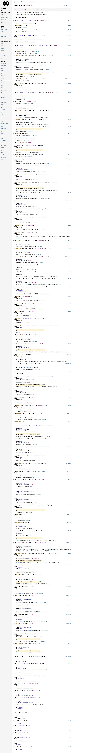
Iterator (2, 21)
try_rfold (19, 55)
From (21, 730)
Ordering (36, 458)
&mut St (22, 282)
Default (19, 338)
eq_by (17, 574)
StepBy (2, 111)
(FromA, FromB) (41, 479)
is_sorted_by (19, 633)
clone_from (19, 29)
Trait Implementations (5, 11)
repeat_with (3, 157)
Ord (25, 446)
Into (23, 732)
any (17, 397)
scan (17, 278)
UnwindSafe (3, 36)
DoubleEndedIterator (5, 17)
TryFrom (24, 742)
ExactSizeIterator (4, 124)
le (16, 604)
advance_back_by (20, 71)
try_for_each (19, 354)
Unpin (2, 34)
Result (40, 39)
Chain (2, 66)
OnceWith (3, 97)
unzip (17, 479)
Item (23, 47)
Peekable (3, 99)
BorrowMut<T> (4, 46)
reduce (18, 363)
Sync (2, 33)
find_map (18, 413)
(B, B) (36, 334)
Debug (2, 16)
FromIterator (3, 128)
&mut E (50, 325)
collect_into (19, 325)
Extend (2, 126)
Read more (25, 27)
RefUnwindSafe (4, 29)
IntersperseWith (4, 90)
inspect (18, 303)
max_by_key (19, 446)
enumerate (19, 225)
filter (18, 209)
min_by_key (19, 463)
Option (32, 51)
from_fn (2, 149)
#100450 (42, 510)
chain (17, 165)
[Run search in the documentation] (40, 2)
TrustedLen (3, 22)
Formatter (30, 39)
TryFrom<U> (3, 53)
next (17, 101)
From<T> (3, 48)
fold (17, 119)
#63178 (38, 434)
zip (1, 160)
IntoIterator (3, 52)
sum (17, 514)
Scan (2, 106)
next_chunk (19, 142)
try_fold (18, 110)
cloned (18, 497)
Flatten (2, 82)
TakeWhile (3, 116)
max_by (18, 455)
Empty (2, 73)
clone (17, 25)
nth (17, 154)
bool (29, 86)
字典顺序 (18, 540)
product (18, 522)
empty (2, 147)
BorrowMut (23, 725)
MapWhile (3, 94)
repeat (2, 155)
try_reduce (19, 371)
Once (2, 95)
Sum (2, 138)
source (67, 5)
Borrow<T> (3, 45)
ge (16, 623)
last (17, 138)
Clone (2, 14)
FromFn (2, 83)
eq (16, 565)
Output (45, 376)
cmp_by (18, 530)
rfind (17, 83)
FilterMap (3, 78)
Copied (2, 70)
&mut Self (31, 311)
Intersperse (3, 89)
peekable (18, 232)
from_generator (4, 150)
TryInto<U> (3, 55)
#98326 (41, 150)
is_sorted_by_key (21, 643)
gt (16, 614)
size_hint (19, 106)
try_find (18, 421)
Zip (2, 117)
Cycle (2, 72)
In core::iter (4, 59)
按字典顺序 (38, 602)
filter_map (19, 217)
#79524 (42, 188)
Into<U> (2, 50)
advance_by (19, 126)
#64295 (40, 538)
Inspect (2, 87)
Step (2, 136)
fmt (17, 39)
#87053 (43, 384)
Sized (20, 58)
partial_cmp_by (20, 553)
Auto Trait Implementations (5, 27)
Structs (3, 61)
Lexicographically (20, 549)
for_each (18, 200)
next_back (19, 51)
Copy (19, 492)
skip (17, 264)
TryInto (24, 746)
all (17, 389)
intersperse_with (21, 182)
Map (2, 92)
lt (16, 595)
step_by (18, 159)
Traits (2, 121)
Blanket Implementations (5, 40)
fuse (17, 296)
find (17, 405)
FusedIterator (3, 19)
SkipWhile (3, 109)
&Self (35, 29)
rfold (17, 65)
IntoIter (34, 145)
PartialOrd (24, 546)
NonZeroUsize (49, 71)
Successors (3, 112)
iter (23, 5)
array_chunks (19, 505)
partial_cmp (19, 542)
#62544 (43, 349)
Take (2, 114)
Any (2, 43)
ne (16, 586)
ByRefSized (3, 65)
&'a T (32, 491)
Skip (2, 107)
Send (2, 31)
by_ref (18, 311)
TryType (52, 376)
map (17, 192)
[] (70, 5)
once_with (3, 154)
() (44, 71)
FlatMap (3, 8)
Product (2, 135)
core (20, 5)
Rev (2, 104)
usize (35, 71)
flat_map (18, 286)
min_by (18, 471)
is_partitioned (20, 343)
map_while (19, 256)
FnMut (19, 47)
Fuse (2, 85)
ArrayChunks (3, 63)
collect (18, 318)
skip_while (19, 240)
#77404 (41, 74)
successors (3, 159)
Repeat (2, 100)
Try (18, 60)
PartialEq (24, 568)
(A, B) (32, 484)
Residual (27, 376)
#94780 (42, 330)
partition (19, 334)
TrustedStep (3, 141)
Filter (2, 77)
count (17, 133)
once (2, 152)
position (18, 438)
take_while (19, 248)
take (17, 271)
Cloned (2, 68)
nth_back (18, 78)
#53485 (38, 639)
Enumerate (3, 75)
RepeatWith (3, 102)
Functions (3, 145)
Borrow (22, 720)
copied (18, 488)
